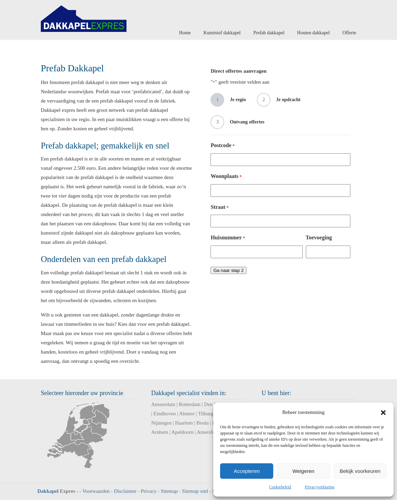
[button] (383, 412)
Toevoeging (319, 237)
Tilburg (205, 413)
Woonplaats (226, 176)
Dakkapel (48, 491)
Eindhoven (165, 413)
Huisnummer (227, 238)
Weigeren (303, 471)
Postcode (222, 146)
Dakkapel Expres (84, 17)
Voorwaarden (96, 491)
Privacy (149, 491)
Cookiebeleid (280, 487)
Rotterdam (190, 404)
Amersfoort (208, 432)
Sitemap (169, 491)
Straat (219, 207)
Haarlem (184, 423)
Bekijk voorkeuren (360, 471)
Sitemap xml (195, 491)
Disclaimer (125, 491)
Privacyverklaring (319, 487)
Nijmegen (161, 423)
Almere (186, 413)
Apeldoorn (182, 432)
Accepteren (247, 471)
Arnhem (159, 432)
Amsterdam (163, 404)
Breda (202, 423)
